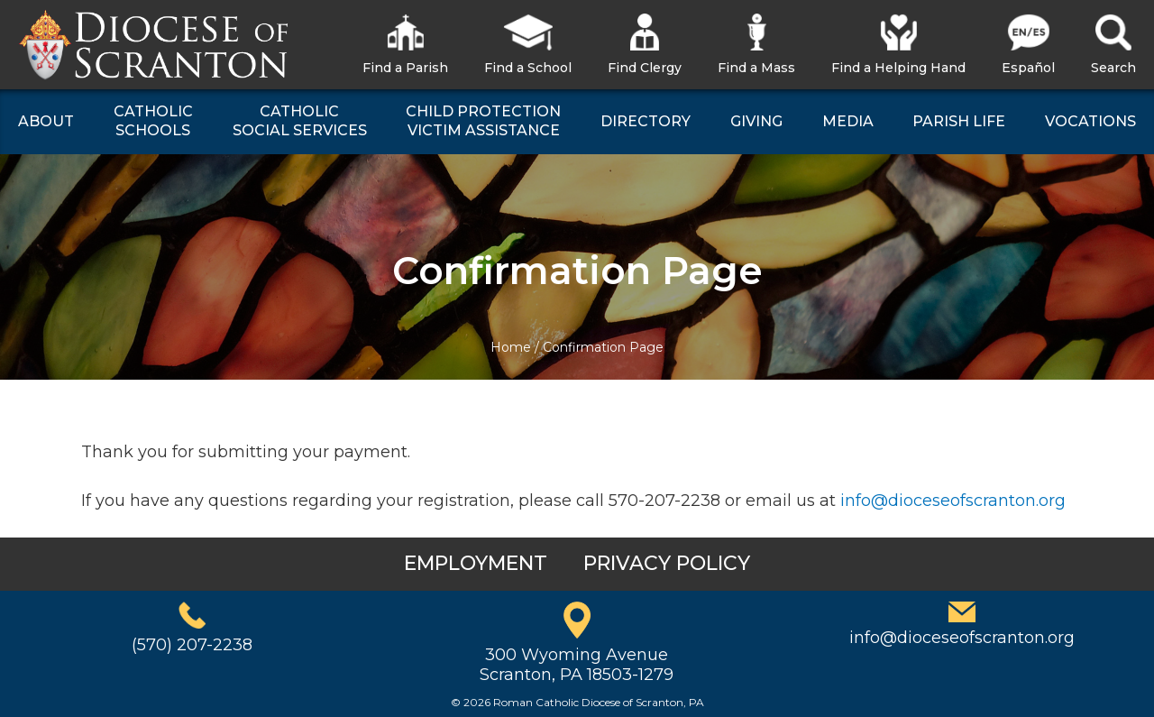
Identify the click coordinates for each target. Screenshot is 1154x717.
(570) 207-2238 (192, 645)
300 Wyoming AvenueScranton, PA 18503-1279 (576, 665)
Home (510, 347)
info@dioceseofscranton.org (953, 500)
